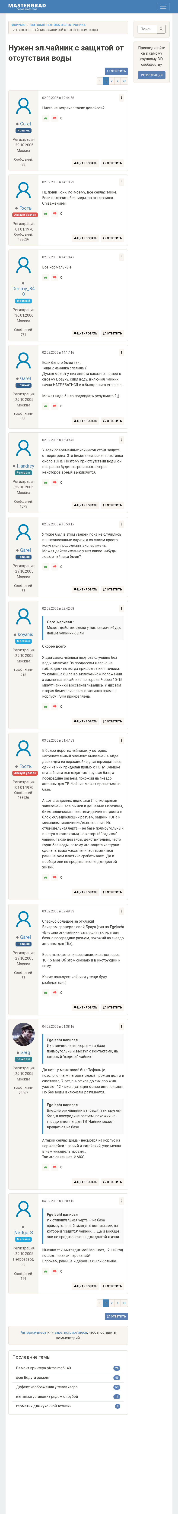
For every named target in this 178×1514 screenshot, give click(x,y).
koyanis (25, 634)
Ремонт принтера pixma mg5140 (43, 1368)
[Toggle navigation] (163, 6)
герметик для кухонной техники (43, 1406)
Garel (25, 124)
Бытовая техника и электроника (58, 25)
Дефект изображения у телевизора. (47, 1387)
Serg (25, 1052)
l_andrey (25, 466)
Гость (25, 208)
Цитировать (85, 163)
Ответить (116, 71)
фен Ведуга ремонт (33, 1377)
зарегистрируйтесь (70, 1332)
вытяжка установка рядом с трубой (47, 1396)
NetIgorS (23, 1232)
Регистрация (151, 75)
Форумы (18, 25)
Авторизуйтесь (33, 1332)
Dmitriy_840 (23, 291)
